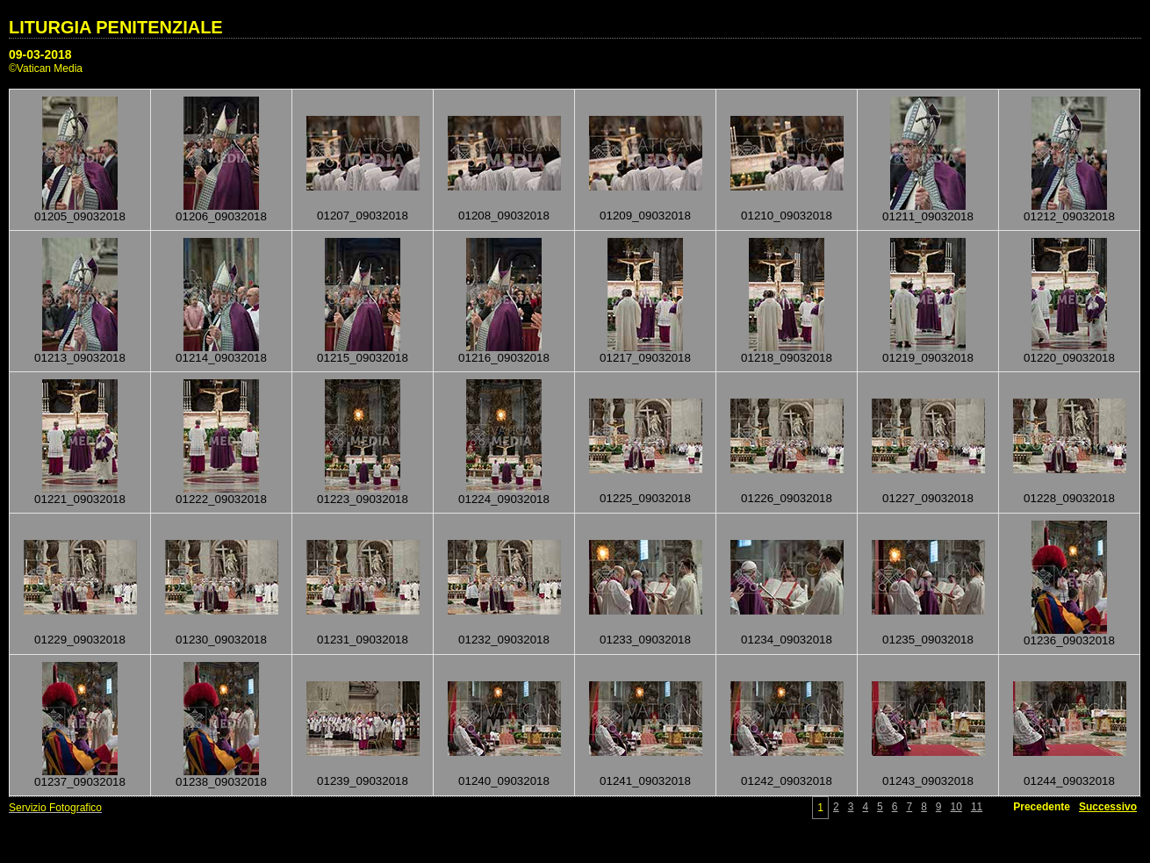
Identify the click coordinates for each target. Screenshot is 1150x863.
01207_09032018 (362, 215)
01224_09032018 (504, 499)
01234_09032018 (786, 639)
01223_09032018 (362, 499)
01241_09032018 (645, 780)
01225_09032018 (645, 498)
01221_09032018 (80, 499)
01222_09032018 (221, 499)
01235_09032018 (928, 639)
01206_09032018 (221, 216)
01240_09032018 (504, 780)
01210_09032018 (786, 215)
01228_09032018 (1069, 498)
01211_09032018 (928, 216)
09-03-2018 (40, 54)
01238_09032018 (221, 781)
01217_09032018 (645, 357)
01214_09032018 (221, 357)
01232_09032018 (504, 639)
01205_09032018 (80, 216)
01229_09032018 (80, 639)
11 (976, 807)
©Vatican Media (46, 68)
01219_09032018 (928, 357)
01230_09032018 (221, 639)
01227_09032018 (928, 498)
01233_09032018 (645, 639)
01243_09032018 (928, 780)
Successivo (1108, 807)
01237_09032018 (80, 781)
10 (956, 807)
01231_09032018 (362, 639)
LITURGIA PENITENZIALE (116, 27)
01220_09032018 (1069, 357)
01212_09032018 (1069, 216)
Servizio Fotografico (55, 808)
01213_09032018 (80, 357)
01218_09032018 (786, 357)
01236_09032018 (1069, 640)
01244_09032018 (1069, 780)
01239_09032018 (362, 780)
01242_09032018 (786, 780)
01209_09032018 (645, 215)
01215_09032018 (362, 357)
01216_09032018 (504, 357)
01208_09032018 (504, 215)
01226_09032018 (786, 498)
